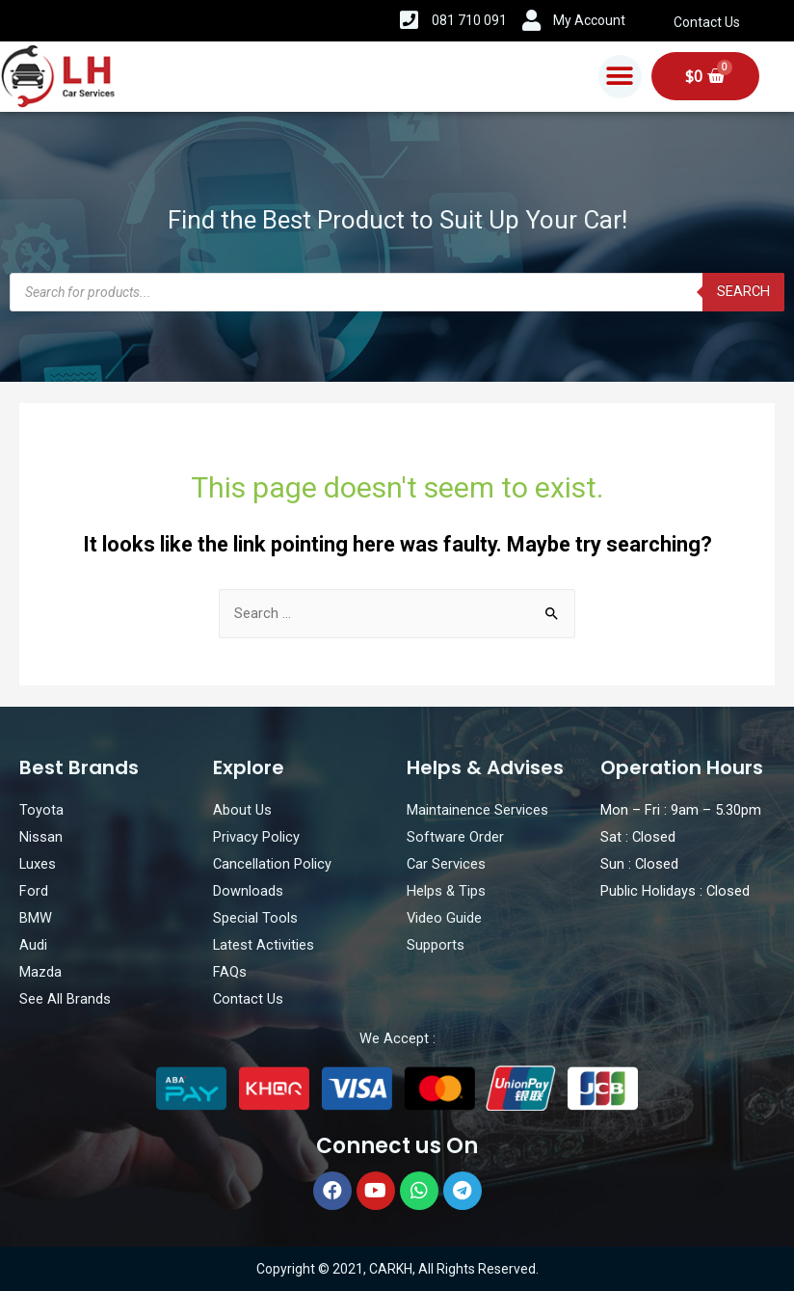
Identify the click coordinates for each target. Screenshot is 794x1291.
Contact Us (707, 22)
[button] (620, 76)
